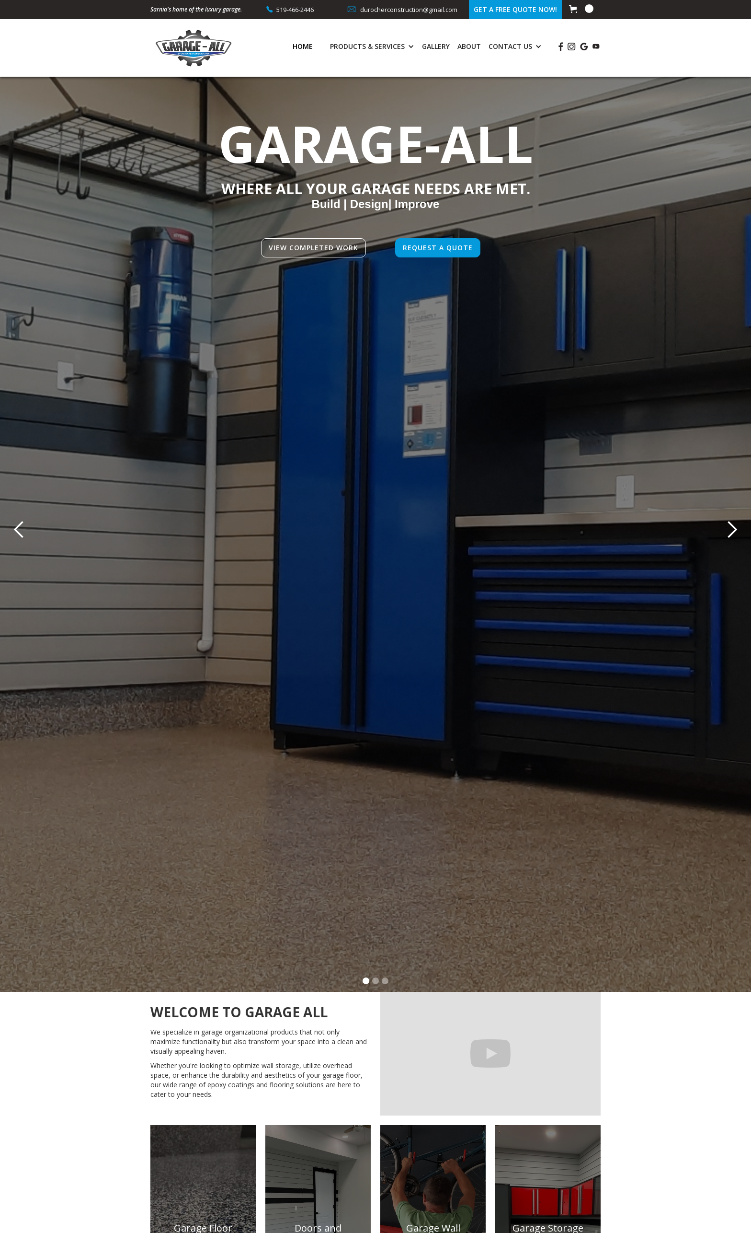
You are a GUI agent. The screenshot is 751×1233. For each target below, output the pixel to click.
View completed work (313, 247)
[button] (581, 8)
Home (303, 46)
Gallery (436, 46)
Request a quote (438, 247)
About (469, 46)
